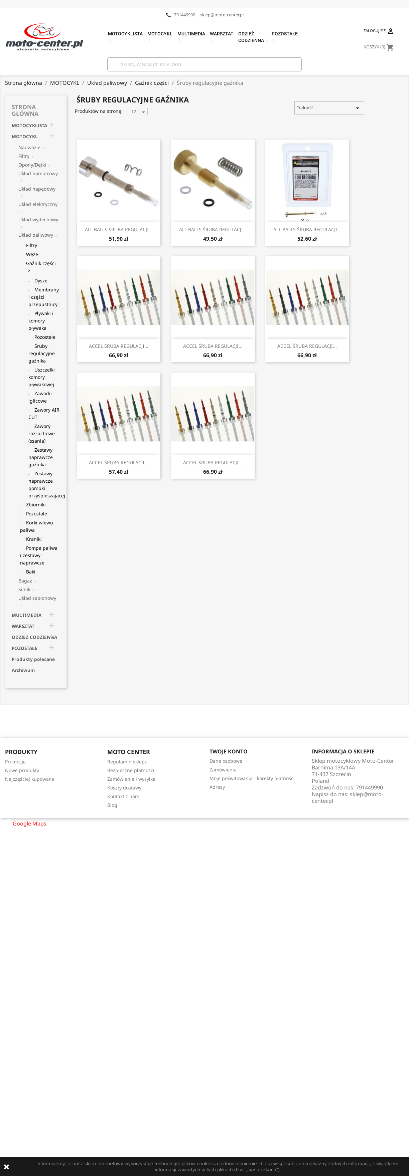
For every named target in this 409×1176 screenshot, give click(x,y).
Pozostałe (44, 337)
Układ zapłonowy (37, 598)
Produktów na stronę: (99, 111)
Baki (30, 571)
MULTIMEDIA (26, 615)
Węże (32, 254)
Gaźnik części (41, 263)
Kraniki (34, 539)
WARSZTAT (23, 626)
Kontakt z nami (124, 796)
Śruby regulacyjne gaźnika (41, 353)
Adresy (217, 787)
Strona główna (25, 110)
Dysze (40, 280)
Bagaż (25, 580)
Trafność (329, 108)
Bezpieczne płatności (130, 770)
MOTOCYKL (25, 136)
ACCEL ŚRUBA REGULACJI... (118, 346)
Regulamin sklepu (127, 761)
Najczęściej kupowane (29, 779)
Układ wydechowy (38, 219)
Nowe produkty (22, 770)
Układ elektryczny (37, 204)
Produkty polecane (33, 659)
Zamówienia (223, 769)
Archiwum (23, 670)
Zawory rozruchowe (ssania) (41, 433)
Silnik (24, 589)
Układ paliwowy (35, 235)
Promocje (15, 761)
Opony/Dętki (32, 165)
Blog (112, 805)
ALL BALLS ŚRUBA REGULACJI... (119, 229)
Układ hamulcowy (38, 173)
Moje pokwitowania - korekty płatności (252, 778)
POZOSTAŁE (24, 648)
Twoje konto (229, 751)
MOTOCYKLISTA (29, 125)
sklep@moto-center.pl (222, 15)
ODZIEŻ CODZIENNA (34, 637)
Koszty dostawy (124, 787)
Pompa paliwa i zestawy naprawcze (38, 555)
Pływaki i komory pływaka (40, 320)
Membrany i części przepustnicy (43, 296)
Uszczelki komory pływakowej (41, 377)
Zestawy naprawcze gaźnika (40, 457)
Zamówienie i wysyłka (131, 779)
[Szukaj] (204, 64)
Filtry (23, 156)
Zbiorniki (36, 504)
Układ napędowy (36, 189)
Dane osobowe (226, 761)
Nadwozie (29, 147)
